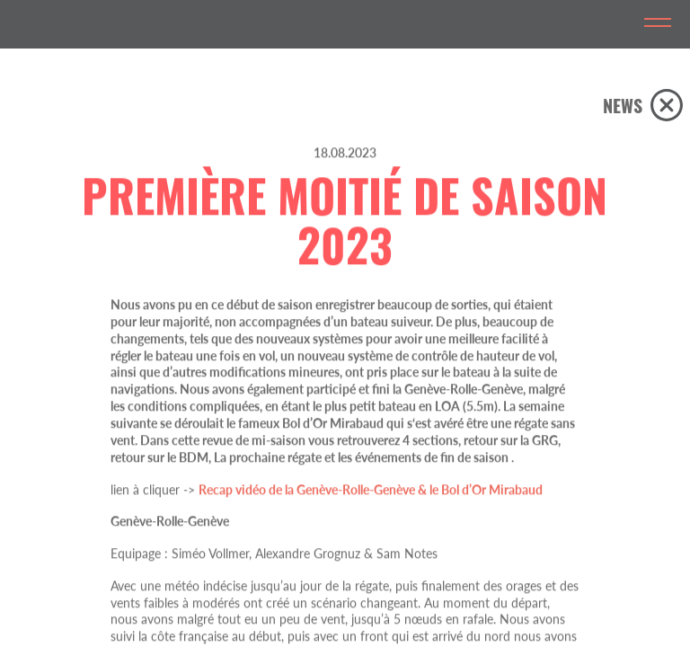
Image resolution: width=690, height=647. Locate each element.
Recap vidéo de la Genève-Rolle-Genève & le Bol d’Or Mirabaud (371, 525)
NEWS (622, 105)
